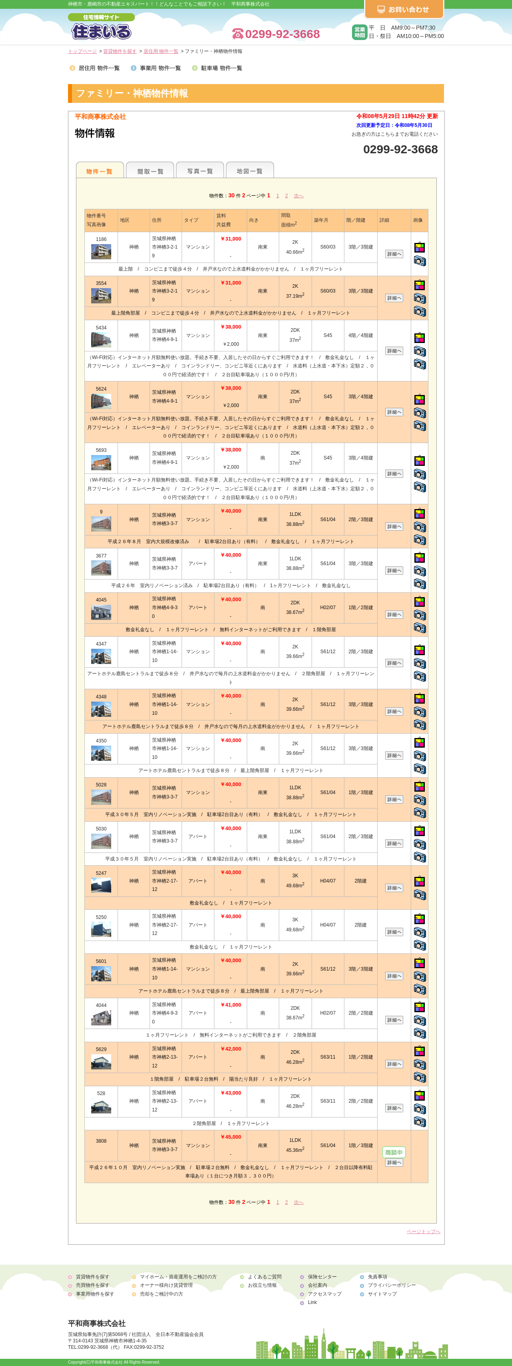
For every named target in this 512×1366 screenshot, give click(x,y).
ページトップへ (423, 1231)
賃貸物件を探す (120, 51)
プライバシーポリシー (392, 1285)
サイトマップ (382, 1294)
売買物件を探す (93, 1285)
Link (312, 1302)
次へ (299, 196)
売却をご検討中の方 (161, 1294)
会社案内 (317, 1285)
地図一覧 (250, 170)
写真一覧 (200, 170)
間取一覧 (150, 170)
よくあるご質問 (265, 1277)
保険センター (322, 1277)
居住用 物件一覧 (161, 51)
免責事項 (377, 1277)
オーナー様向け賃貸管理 (166, 1285)
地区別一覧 (100, 170)
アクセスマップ (325, 1294)
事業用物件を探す (95, 1294)
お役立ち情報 (262, 1285)
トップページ (82, 51)
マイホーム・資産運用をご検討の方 (178, 1277)
